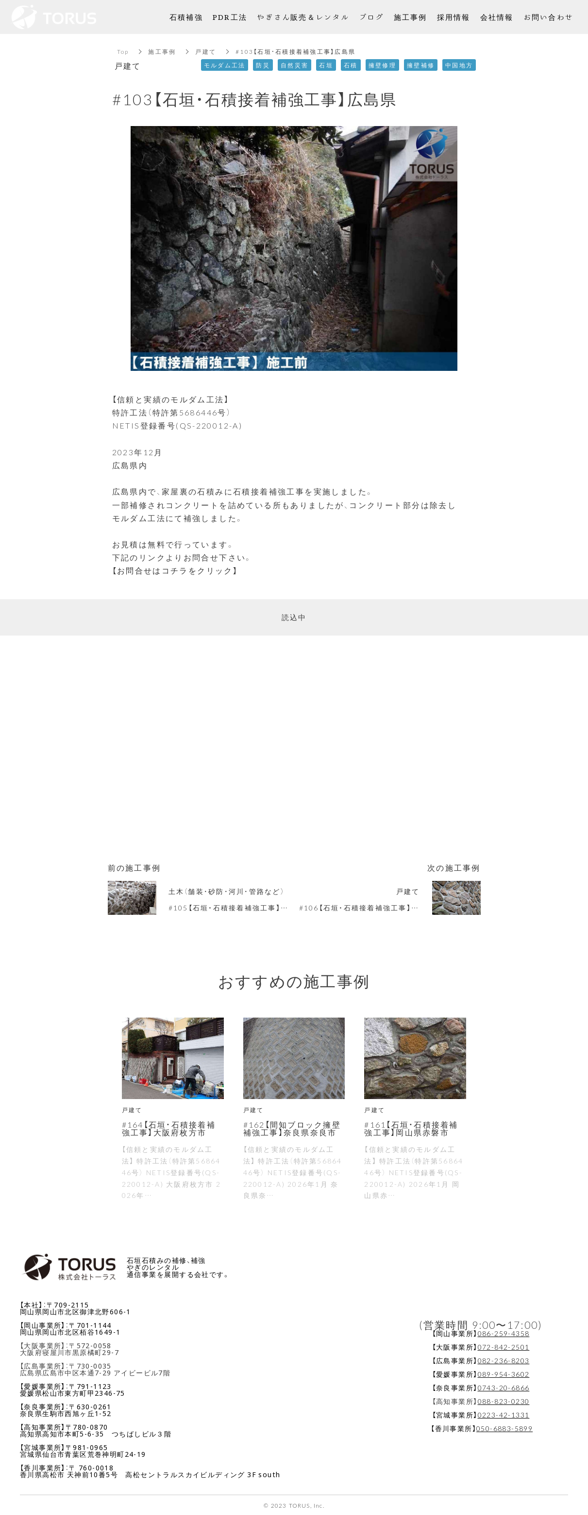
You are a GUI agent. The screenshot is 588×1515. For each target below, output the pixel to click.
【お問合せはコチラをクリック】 (175, 570)
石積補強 (186, 17)
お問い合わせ (548, 17)
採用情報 (453, 17)
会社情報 (497, 17)
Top (123, 51)
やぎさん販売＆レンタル (303, 17)
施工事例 (162, 51)
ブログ (371, 17)
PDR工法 (230, 17)
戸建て (205, 51)
